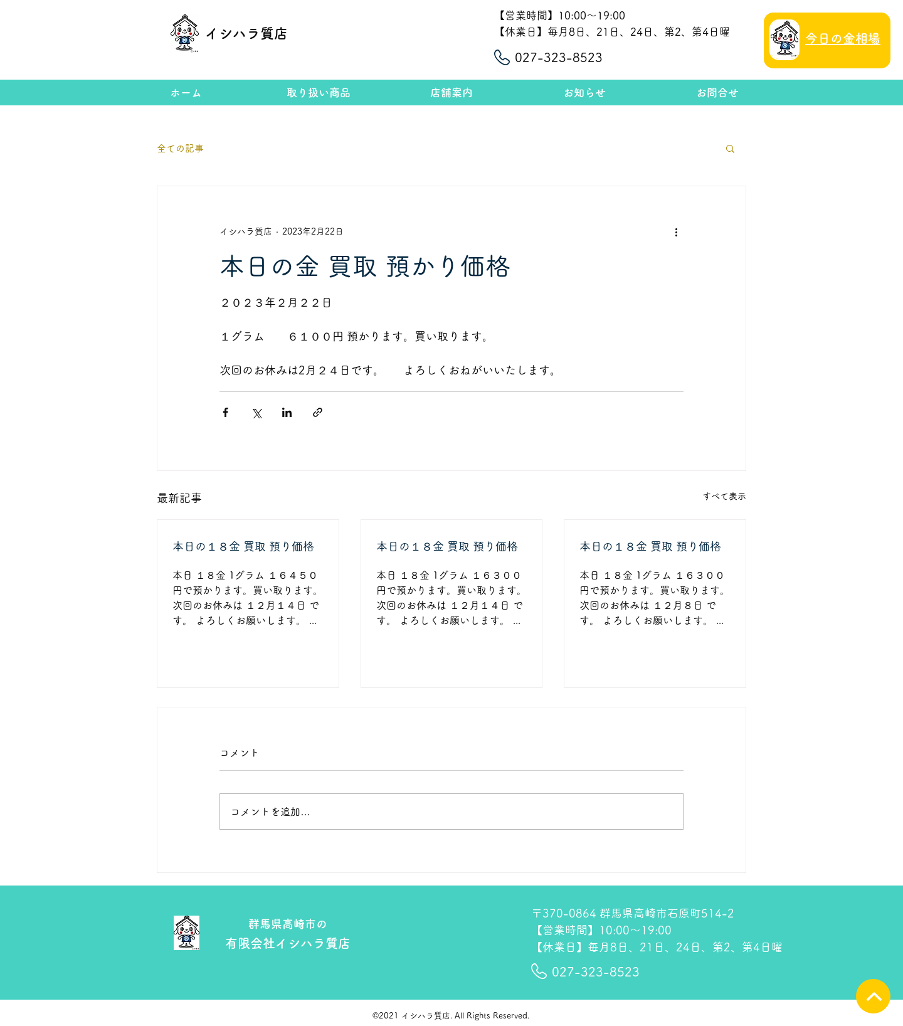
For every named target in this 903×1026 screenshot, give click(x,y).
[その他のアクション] (676, 231)
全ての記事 (180, 148)
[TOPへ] (873, 996)
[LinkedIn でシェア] (287, 412)
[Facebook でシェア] (225, 412)
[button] (730, 148)
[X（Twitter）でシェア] (256, 412)
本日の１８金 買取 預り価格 (243, 546)
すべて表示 (724, 496)
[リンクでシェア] (318, 412)
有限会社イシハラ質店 (288, 943)
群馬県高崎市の (287, 923)
